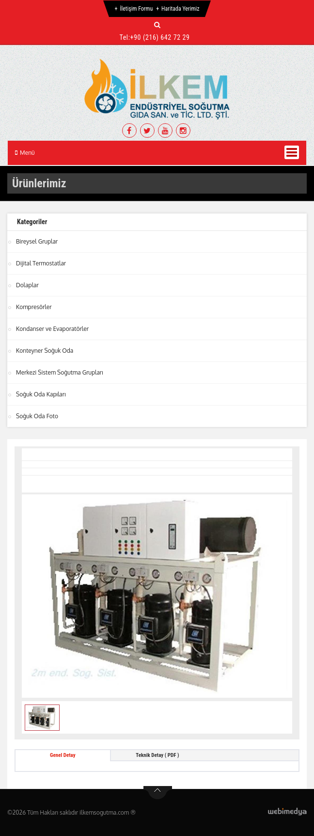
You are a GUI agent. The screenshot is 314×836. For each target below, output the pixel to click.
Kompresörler (34, 307)
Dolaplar (27, 285)
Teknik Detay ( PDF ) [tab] (157, 755)
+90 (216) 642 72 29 (160, 37)
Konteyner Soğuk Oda (44, 350)
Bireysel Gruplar (37, 241)
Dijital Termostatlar (41, 263)
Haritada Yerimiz (180, 8)
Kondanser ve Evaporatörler (52, 328)
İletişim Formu (136, 8)
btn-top (157, 793)
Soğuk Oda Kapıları (41, 394)
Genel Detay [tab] (63, 755)
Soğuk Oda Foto (37, 416)
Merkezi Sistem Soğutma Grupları (59, 372)
